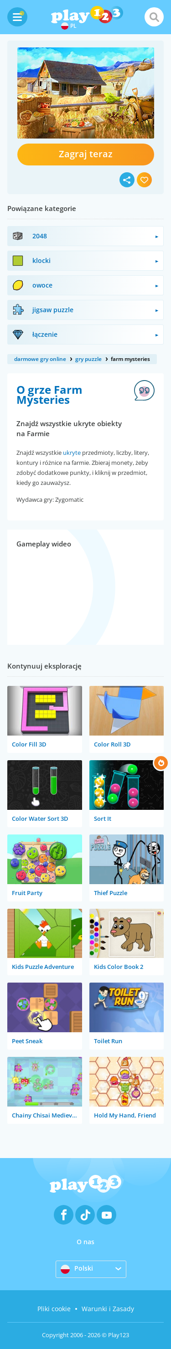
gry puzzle (88, 359)
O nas (85, 1241)
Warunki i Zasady (108, 1308)
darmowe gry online (40, 359)
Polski (77, 1269)
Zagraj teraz (86, 154)
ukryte (72, 452)
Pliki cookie (54, 1308)
